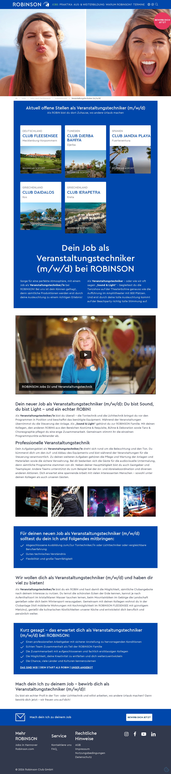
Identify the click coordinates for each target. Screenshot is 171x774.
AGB (78, 745)
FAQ (54, 749)
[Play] (85, 354)
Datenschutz (83, 757)
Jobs (55, 4)
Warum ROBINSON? (119, 4)
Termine (139, 4)
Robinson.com (24, 749)
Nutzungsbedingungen (90, 753)
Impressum (82, 749)
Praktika (65, 4)
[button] (153, 4)
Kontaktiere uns (61, 745)
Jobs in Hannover (26, 745)
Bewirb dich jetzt (139, 717)
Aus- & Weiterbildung (89, 4)
